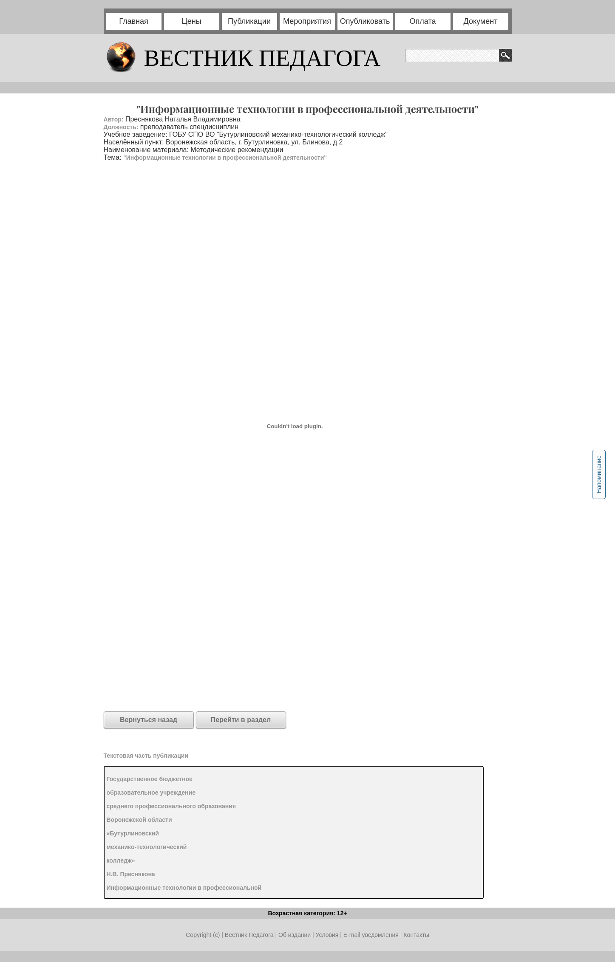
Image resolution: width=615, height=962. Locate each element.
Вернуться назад (148, 719)
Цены (191, 21)
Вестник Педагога (250, 934)
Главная (133, 21)
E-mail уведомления (371, 934)
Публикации (249, 21)
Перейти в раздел (241, 719)
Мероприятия (307, 21)
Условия (327, 934)
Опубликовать (365, 21)
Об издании (294, 934)
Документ (481, 21)
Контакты (416, 934)
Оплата (423, 21)
